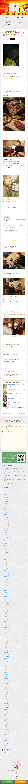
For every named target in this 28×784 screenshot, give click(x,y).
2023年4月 (6, 565)
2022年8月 (6, 581)
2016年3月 (6, 745)
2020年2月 (6, 647)
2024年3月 (6, 541)
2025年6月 (6, 508)
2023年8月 (6, 557)
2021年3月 (6, 619)
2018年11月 (6, 681)
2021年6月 (6, 612)
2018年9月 (6, 685)
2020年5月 (6, 641)
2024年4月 (6, 539)
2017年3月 (6, 723)
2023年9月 (6, 554)
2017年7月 (6, 714)
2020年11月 (6, 627)
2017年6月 (6, 716)
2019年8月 (6, 661)
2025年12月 (6, 497)
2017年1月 (6, 727)
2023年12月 (6, 548)
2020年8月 (6, 634)
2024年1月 (6, 545)
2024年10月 (6, 526)
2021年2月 (6, 621)
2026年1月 (6, 494)
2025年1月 (6, 519)
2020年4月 (6, 643)
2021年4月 (6, 616)
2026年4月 (6, 490)
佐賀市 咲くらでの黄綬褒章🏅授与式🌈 (13, 479)
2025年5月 (6, 510)
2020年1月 (6, 650)
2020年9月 (6, 632)
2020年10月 (6, 630)
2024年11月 (6, 523)
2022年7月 (6, 583)
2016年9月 (6, 736)
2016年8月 (6, 738)
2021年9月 (6, 605)
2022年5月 (6, 588)
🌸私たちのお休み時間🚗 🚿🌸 (15, 393)
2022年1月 (6, 596)
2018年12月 (6, 678)
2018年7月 (6, 689)
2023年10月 (6, 552)
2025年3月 (6, 514)
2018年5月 (6, 694)
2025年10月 (6, 501)
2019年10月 (6, 656)
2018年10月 (6, 683)
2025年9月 (6, 503)
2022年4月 (6, 590)
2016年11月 (6, 732)
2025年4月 (6, 512)
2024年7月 (6, 532)
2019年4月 (6, 670)
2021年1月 (6, 623)
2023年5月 (6, 563)
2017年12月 (6, 703)
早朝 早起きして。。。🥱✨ (10, 483)
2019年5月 (6, 667)
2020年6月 (6, 639)
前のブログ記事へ (8, 413)
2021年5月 (6, 614)
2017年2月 (6, 725)
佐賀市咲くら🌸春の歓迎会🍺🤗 (11, 472)
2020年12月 (6, 625)
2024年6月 (6, 534)
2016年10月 (6, 734)
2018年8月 (6, 687)
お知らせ (6, 752)
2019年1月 (6, 676)
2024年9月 (6, 528)
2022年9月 (6, 579)
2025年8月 (6, 506)
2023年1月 (6, 570)
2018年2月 (6, 701)
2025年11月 (6, 499)
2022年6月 (6, 585)
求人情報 (21, 781)
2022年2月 (6, 594)
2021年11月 (6, 601)
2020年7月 (6, 636)
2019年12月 (6, 652)
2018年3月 (6, 698)
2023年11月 (6, 550)
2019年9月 (6, 658)
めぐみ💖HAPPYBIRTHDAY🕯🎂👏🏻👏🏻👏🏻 (13, 468)
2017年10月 (6, 707)
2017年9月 (6, 709)
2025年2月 (6, 517)
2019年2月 (6, 674)
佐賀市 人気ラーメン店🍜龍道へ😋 (12, 475)
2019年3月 (6, 672)
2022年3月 (6, 592)
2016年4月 (6, 743)
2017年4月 (6, 720)
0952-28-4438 (9, 431)
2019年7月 (6, 663)
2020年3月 (6, 645)
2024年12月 (6, 521)
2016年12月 (6, 729)
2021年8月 (6, 608)
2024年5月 (6, 537)
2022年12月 (6, 572)
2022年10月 (6, 576)
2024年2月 (6, 543)
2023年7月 (6, 559)
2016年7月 (6, 740)
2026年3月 (6, 492)
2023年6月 (6, 561)
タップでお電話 (7, 781)
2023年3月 (6, 568)
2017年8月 (6, 712)
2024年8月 (6, 530)
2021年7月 (6, 610)
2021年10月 (6, 603)
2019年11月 (6, 654)
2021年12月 (6, 599)
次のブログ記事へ (20, 413)
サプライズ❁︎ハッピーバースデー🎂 (16, 398)
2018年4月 (6, 696)
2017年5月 (6, 718)
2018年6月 (6, 692)
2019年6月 (6, 665)
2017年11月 (6, 705)
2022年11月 (6, 574)
